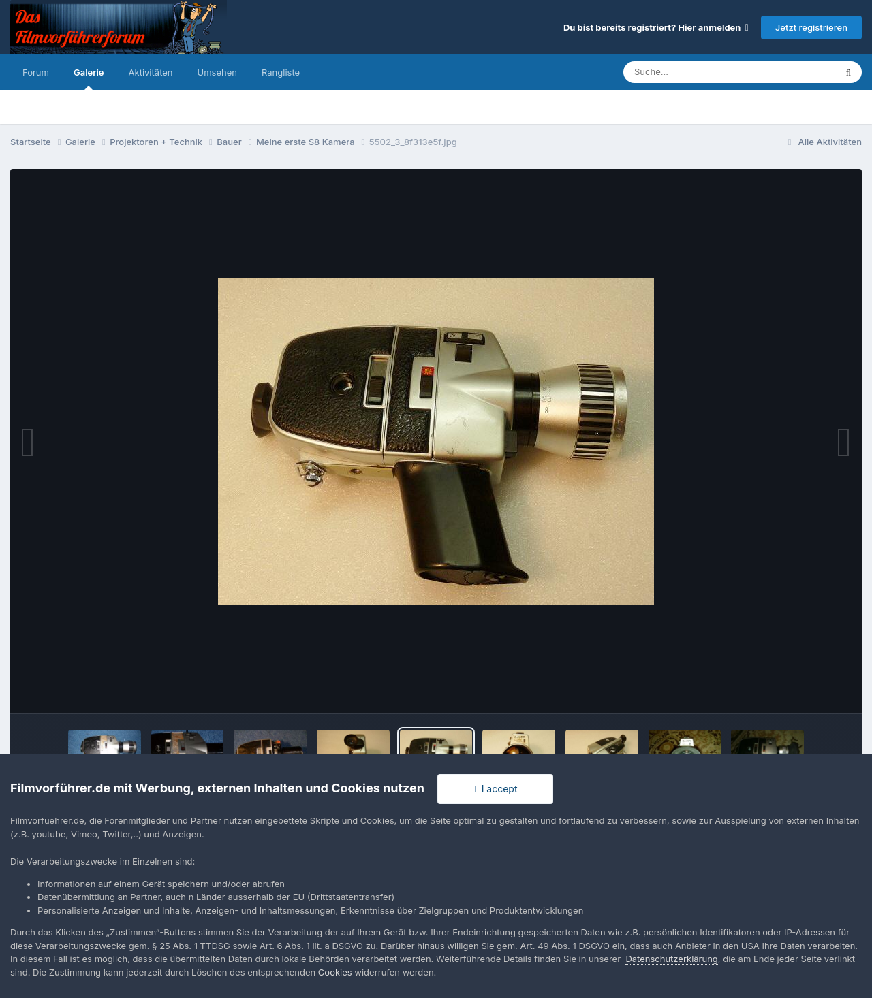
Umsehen (217, 72)
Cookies (335, 972)
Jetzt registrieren (811, 27)
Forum (35, 72)
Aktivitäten (151, 72)
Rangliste (281, 72)
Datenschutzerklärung (671, 958)
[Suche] (702, 72)
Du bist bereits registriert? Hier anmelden (656, 27)
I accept (495, 788)
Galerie (89, 78)
